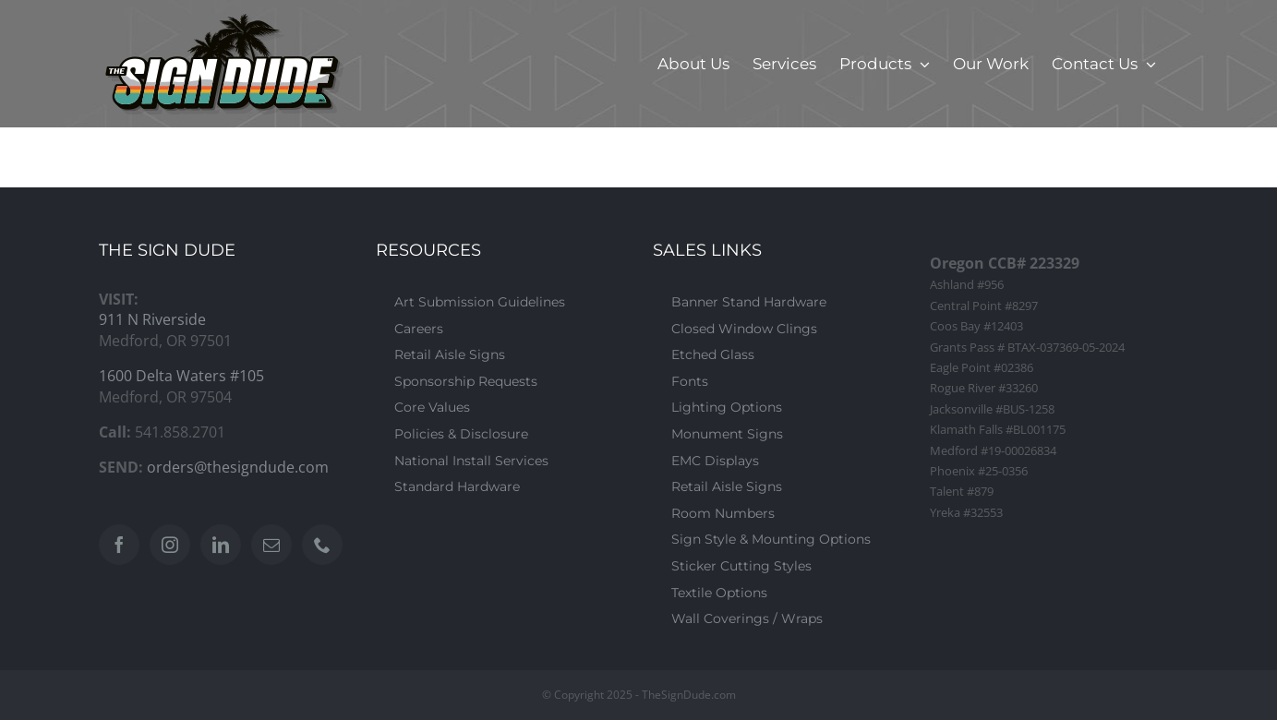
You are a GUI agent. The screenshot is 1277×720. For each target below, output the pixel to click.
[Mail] (271, 544)
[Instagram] (170, 544)
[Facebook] (119, 544)
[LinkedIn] (220, 544)
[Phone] (322, 544)
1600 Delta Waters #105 (181, 376)
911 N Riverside (152, 319)
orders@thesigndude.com (238, 467)
